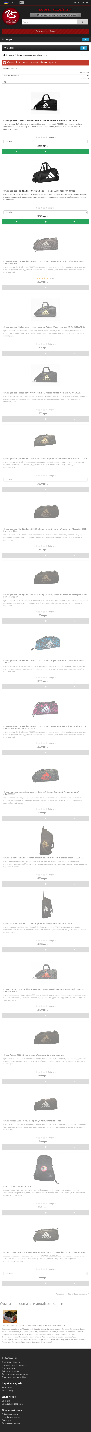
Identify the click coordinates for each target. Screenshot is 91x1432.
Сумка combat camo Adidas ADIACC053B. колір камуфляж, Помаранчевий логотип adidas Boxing (43, 990)
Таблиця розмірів (11, 1371)
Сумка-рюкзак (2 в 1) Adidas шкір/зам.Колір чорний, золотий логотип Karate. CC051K (45, 458)
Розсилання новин (11, 1423)
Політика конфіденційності (15, 1377)
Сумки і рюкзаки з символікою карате (33, 55)
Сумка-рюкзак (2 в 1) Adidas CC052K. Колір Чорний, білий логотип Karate (39, 190)
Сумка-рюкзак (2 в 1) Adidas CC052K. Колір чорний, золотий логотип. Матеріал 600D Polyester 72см (45, 530)
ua (21, 2)
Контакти (7, 1387)
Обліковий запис (10, 1414)
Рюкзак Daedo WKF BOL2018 (17, 1186)
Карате (11, 55)
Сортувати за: (84, 72)
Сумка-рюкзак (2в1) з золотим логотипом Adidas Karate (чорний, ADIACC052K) (42, 392)
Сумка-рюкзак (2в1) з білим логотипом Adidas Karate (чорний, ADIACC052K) (40, 120)
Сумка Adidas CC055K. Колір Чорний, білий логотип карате (32, 1120)
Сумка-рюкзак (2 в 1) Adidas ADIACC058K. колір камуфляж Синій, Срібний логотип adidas (43, 661)
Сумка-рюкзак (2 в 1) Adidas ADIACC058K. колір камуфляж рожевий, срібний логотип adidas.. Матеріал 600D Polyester (45, 727)
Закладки (6, 1420)
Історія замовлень (11, 1417)
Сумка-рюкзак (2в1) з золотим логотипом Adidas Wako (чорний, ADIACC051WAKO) (44, 327)
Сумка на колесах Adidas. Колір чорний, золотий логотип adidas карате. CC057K (43, 857)
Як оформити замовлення (15, 1374)
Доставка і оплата (11, 1362)
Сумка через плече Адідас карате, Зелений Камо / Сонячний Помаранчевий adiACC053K (41, 793)
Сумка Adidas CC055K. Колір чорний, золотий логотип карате (33, 1055)
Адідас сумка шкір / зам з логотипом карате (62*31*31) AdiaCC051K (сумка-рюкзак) (44, 1252)
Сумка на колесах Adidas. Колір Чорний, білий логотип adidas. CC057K (37, 923)
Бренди (6, 1400)
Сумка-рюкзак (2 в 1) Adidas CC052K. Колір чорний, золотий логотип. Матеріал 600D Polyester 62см (45, 595)
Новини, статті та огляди (14, 1365)
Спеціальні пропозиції (13, 1403)
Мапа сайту (7, 1390)
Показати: (85, 78)
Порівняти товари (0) (10, 68)
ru (17, 2)
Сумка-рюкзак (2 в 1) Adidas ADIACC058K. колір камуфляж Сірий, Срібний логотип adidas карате (43, 262)
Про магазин (8, 1368)
